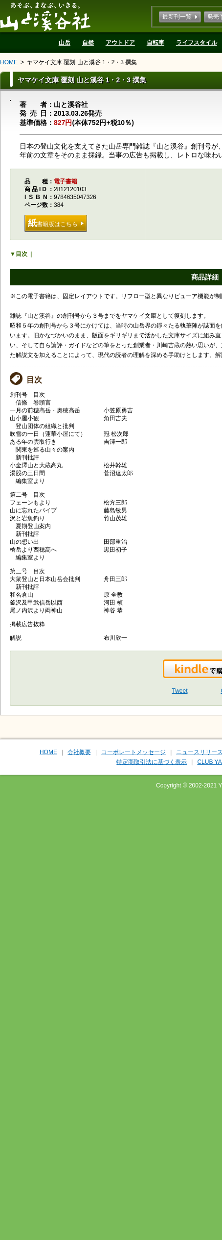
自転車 (155, 42)
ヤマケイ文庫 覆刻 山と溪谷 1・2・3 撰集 (82, 62)
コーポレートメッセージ (133, 752)
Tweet (180, 690)
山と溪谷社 (45, 16)
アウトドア (120, 42)
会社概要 (79, 752)
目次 (21, 254)
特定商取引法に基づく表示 (151, 762)
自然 (88, 42)
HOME (9, 62)
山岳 (64, 42)
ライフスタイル (196, 42)
